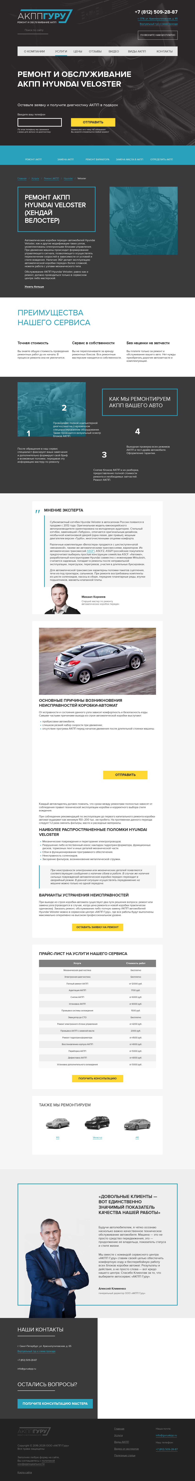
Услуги (61, 51)
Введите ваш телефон (31, 114)
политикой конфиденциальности (36, 1462)
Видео (114, 51)
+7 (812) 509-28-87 (156, 12)
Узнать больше (34, 286)
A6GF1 (91, 551)
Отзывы (95, 51)
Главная (119, 1428)
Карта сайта (25, 1472)
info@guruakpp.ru (27, 1368)
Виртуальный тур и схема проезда (159, 23)
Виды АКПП (137, 51)
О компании (34, 51)
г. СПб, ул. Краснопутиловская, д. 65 (158, 18)
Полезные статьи (124, 1455)
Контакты (165, 51)
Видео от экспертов (126, 1449)
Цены (78, 51)
